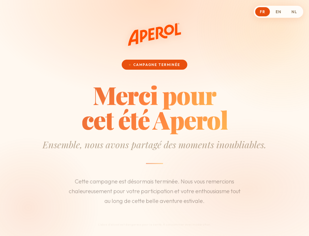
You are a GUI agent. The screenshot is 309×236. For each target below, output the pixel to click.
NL (294, 11)
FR (262, 11)
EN (278, 11)
